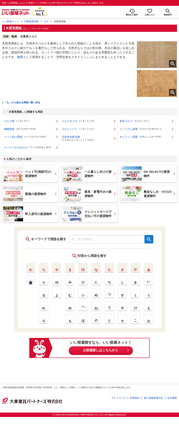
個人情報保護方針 (153, 398)
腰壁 (20, 57)
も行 (46, 21)
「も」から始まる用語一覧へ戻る (22, 102)
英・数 (30, 279)
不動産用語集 (31, 21)
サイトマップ (118, 398)
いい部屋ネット (10, 21)
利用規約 (135, 398)
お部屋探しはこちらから (100, 350)
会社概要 (172, 398)
